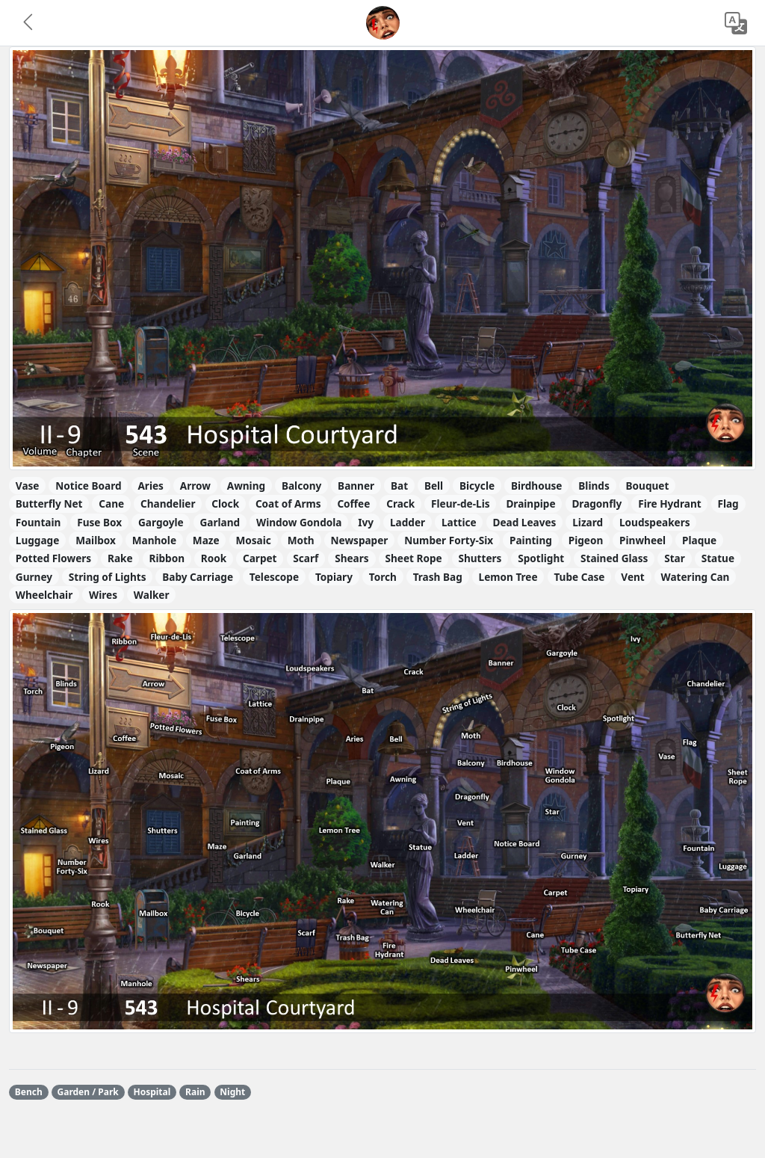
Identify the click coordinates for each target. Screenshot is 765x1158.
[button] (29, 23)
